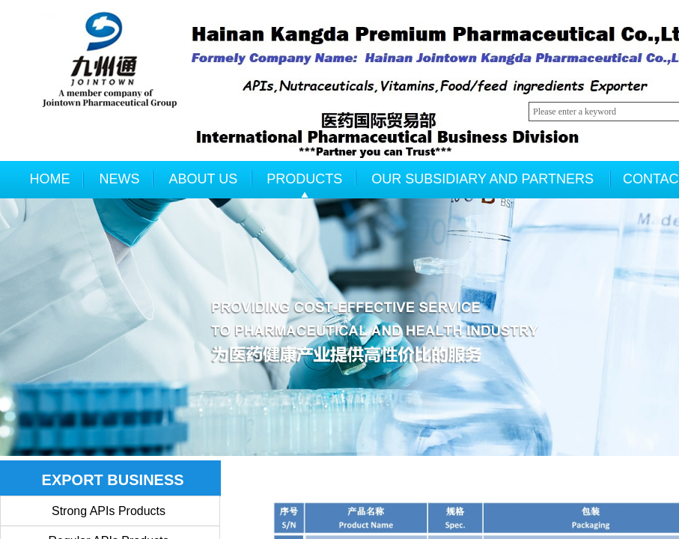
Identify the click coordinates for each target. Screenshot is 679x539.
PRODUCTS (304, 178)
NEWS (120, 178)
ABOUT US (203, 178)
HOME (50, 178)
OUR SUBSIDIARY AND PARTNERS (482, 178)
